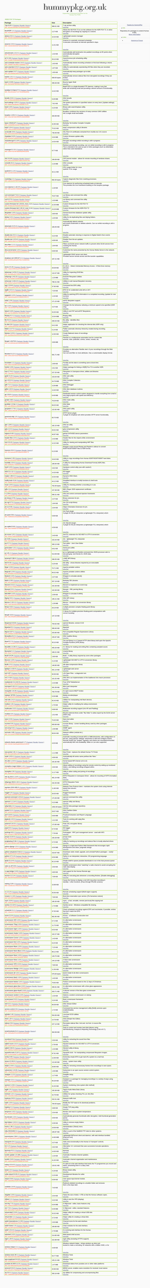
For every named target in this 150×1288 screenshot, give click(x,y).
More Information (134, 34)
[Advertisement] (134, 52)
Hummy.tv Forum (137, 40)
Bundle (22, 25)
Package (16, 25)
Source (27, 25)
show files (65, 27)
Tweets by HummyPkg (134, 25)
